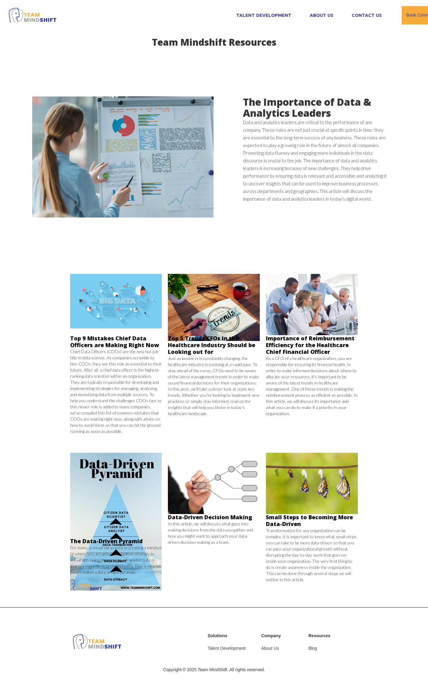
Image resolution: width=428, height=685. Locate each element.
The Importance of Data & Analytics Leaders (307, 107)
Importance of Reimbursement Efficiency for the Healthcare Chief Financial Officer (310, 345)
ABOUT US (321, 15)
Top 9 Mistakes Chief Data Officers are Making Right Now (114, 342)
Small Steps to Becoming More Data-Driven (309, 520)
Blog (313, 648)
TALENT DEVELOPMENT (263, 15)
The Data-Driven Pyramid (106, 541)
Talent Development (227, 648)
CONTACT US (367, 15)
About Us (270, 648)
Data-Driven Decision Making (210, 517)
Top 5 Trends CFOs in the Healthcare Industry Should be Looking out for (211, 345)
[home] (32, 15)
